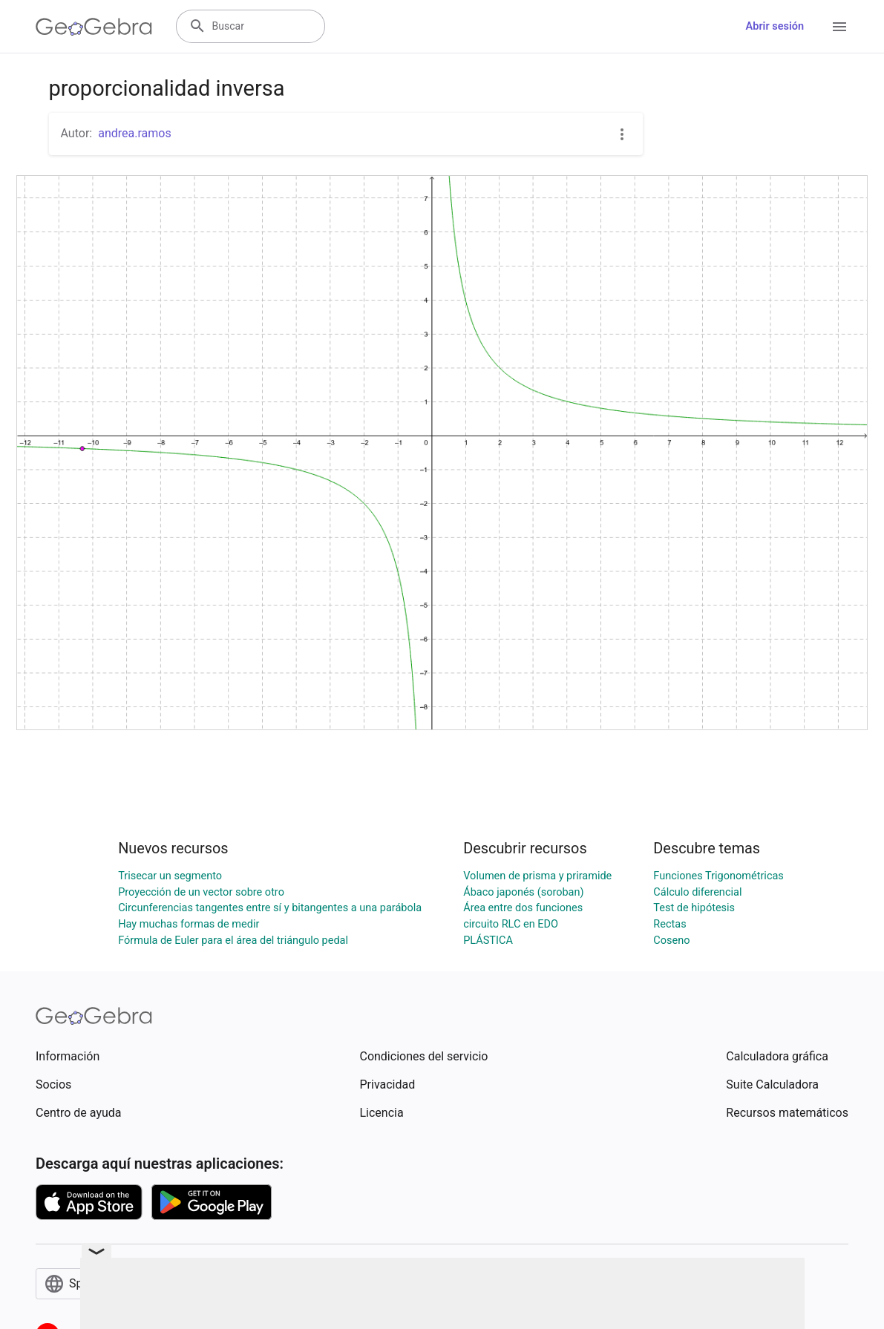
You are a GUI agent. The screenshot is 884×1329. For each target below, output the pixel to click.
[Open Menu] (839, 27)
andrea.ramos (134, 133)
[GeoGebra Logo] (94, 27)
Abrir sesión (775, 26)
